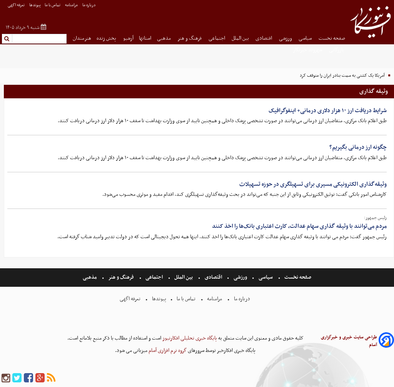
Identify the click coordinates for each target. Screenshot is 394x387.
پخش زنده (107, 38)
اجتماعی (217, 38)
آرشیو (128, 38)
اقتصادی (264, 38)
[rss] (51, 378)
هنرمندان (82, 38)
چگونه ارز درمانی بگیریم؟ (358, 147)
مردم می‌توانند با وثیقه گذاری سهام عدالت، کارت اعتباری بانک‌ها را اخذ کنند (299, 226)
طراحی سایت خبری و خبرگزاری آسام (349, 341)
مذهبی (164, 38)
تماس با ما (53, 5)
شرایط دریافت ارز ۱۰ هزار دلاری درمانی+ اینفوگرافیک (328, 111)
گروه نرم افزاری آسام (167, 350)
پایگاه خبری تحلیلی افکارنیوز (189, 338)
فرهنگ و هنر (190, 38)
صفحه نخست (332, 38)
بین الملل (241, 38)
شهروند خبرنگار (308, 49)
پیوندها (35, 5)
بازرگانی (337, 49)
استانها (145, 38)
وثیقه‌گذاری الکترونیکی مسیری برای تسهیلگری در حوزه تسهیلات (313, 184)
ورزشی (286, 38)
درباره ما (89, 5)
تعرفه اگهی (16, 5)
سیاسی (306, 38)
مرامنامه (71, 5)
